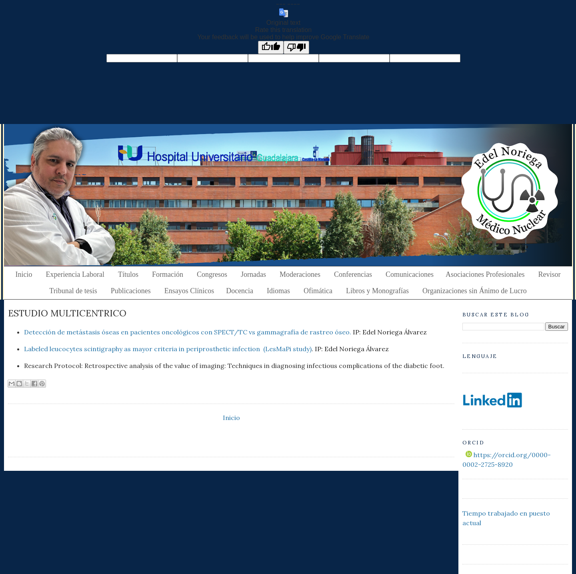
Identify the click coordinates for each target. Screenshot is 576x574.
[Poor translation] (296, 47)
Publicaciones (131, 291)
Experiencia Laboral (75, 274)
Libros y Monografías (377, 291)
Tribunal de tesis (73, 291)
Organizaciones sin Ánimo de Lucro (474, 291)
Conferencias (353, 274)
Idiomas (278, 291)
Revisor (549, 274)
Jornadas (253, 274)
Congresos (212, 274)
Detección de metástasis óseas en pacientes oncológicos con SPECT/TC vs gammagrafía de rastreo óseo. (187, 332)
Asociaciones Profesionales (485, 274)
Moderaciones (300, 274)
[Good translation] (271, 47)
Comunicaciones (410, 274)
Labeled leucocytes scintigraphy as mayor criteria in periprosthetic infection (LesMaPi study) (168, 349)
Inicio (24, 274)
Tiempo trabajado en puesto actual (506, 518)
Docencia (239, 291)
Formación (167, 274)
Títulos (128, 274)
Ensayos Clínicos (189, 291)
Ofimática (318, 291)
